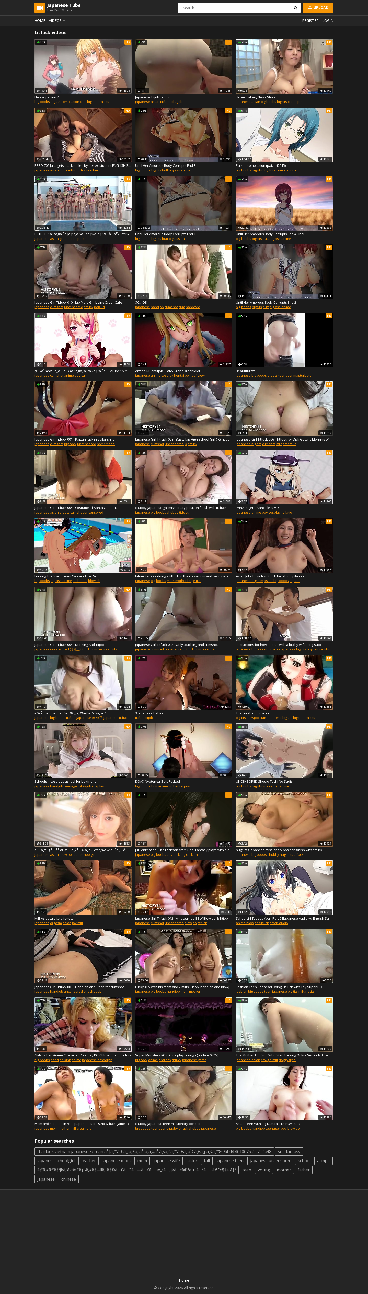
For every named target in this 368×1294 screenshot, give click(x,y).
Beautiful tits (245, 371)
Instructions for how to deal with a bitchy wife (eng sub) (278, 644)
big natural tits (98, 101)
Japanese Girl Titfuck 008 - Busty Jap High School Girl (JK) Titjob (182, 439)
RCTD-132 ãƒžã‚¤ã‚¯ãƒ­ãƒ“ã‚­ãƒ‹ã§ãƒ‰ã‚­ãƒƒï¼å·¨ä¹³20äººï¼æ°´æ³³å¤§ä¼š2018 (83, 234)
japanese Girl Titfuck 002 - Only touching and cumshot (176, 644)
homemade (106, 444)
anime (185, 170)
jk (186, 444)
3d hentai (80, 580)
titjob (178, 101)
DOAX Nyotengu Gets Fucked (157, 781)
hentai (179, 375)
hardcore (193, 307)
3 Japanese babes (149, 713)
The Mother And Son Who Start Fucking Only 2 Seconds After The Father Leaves (284, 1055)
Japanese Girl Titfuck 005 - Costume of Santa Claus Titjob (78, 507)
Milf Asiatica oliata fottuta (54, 918)
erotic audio (279, 923)
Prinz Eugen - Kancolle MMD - (258, 507)
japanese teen (230, 1161)
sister (192, 1161)
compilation (70, 101)
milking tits (306, 991)
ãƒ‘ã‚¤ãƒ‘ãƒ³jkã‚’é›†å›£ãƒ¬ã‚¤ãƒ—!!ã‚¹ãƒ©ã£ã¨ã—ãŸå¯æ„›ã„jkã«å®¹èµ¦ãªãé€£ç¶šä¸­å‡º (136, 1170)
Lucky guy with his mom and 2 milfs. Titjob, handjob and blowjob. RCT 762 (183, 986)
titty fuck (269, 170)
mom (171, 580)
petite (81, 238)
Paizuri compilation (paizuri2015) (261, 165)
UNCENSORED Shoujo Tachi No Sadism (265, 781)
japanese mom (116, 1161)
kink (67, 1060)
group (64, 238)
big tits (56, 101)
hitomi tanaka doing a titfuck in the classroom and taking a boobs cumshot (183, 576)
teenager (285, 375)
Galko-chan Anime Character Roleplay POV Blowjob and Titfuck (83, 1055)
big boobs (42, 101)
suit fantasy (289, 1151)
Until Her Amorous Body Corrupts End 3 (165, 165)
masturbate (302, 375)
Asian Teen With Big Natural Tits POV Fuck (268, 1123)
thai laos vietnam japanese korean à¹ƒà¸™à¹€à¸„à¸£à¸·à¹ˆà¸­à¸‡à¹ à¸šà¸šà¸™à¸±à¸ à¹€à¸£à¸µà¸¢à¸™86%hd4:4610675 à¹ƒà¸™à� (154, 1151)
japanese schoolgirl (97, 1060)
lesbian (241, 991)
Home (39, 20)
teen (73, 238)
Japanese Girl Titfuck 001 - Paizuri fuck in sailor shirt (74, 439)
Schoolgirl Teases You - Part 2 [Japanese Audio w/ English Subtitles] (284, 918)
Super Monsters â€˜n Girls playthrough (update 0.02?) (176, 1055)
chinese (68, 1179)
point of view (195, 375)
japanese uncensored (270, 1161)
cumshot (56, 307)
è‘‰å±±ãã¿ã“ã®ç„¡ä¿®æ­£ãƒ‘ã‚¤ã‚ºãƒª (70, 713)
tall (207, 1161)
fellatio (286, 512)
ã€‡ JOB (141, 302)
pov (77, 375)
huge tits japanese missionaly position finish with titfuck (279, 850)
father (304, 1170)
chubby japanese (202, 1128)
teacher (92, 170)
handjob (157, 307)
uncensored (73, 307)
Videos (58, 20)
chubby (172, 512)
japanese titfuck (116, 717)
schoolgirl (87, 854)
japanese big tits (293, 649)
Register (310, 20)
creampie (295, 101)
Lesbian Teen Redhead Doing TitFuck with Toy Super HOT (280, 986)
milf (279, 444)
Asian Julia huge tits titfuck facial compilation (270, 576)
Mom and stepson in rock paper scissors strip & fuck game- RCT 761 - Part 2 (83, 1123)
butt (165, 170)
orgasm (257, 580)
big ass (174, 170)
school (304, 1161)
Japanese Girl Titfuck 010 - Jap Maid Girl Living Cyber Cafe (78, 302)
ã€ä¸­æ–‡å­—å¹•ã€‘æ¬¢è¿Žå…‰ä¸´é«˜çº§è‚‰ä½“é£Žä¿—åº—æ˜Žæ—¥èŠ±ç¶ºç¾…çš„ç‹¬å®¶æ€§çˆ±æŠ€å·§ (83, 850)
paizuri (99, 307)
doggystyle (287, 1060)
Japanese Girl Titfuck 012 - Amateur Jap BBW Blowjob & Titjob (181, 918)
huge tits (194, 580)
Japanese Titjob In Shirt (153, 97)
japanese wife (167, 1161)
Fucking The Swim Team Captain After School (68, 576)
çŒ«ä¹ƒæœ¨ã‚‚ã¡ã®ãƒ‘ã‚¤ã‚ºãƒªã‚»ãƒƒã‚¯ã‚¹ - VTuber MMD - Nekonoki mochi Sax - (83, 371)
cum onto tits (204, 649)
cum (83, 101)
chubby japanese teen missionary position (168, 1123)
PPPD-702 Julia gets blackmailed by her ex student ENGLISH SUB (83, 165)
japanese (142, 101)
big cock (70, 444)
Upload (317, 7)
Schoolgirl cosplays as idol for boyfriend (65, 781)
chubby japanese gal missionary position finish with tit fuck (180, 507)
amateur (289, 444)
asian (155, 101)
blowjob (94, 580)
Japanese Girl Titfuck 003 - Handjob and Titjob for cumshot (79, 986)
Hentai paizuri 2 (46, 97)
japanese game (194, 1060)
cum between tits (104, 649)
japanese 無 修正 (89, 717)
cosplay (167, 375)
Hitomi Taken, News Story (255, 97)
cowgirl (266, 1060)
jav (74, 923)
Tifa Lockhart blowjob (252, 713)
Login (328, 20)
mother (181, 580)
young (264, 1170)
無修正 (75, 649)
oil (172, 101)
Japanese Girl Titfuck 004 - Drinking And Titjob (69, 644)
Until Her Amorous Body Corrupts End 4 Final (270, 234)
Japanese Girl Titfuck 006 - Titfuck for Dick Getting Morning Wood (284, 439)
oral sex (165, 1060)
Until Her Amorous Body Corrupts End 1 (165, 234)
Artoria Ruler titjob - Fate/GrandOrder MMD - (169, 371)
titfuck (165, 101)
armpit (323, 1161)
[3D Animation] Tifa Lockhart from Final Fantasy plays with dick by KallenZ (183, 850)
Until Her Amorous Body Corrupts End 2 (266, 302)
